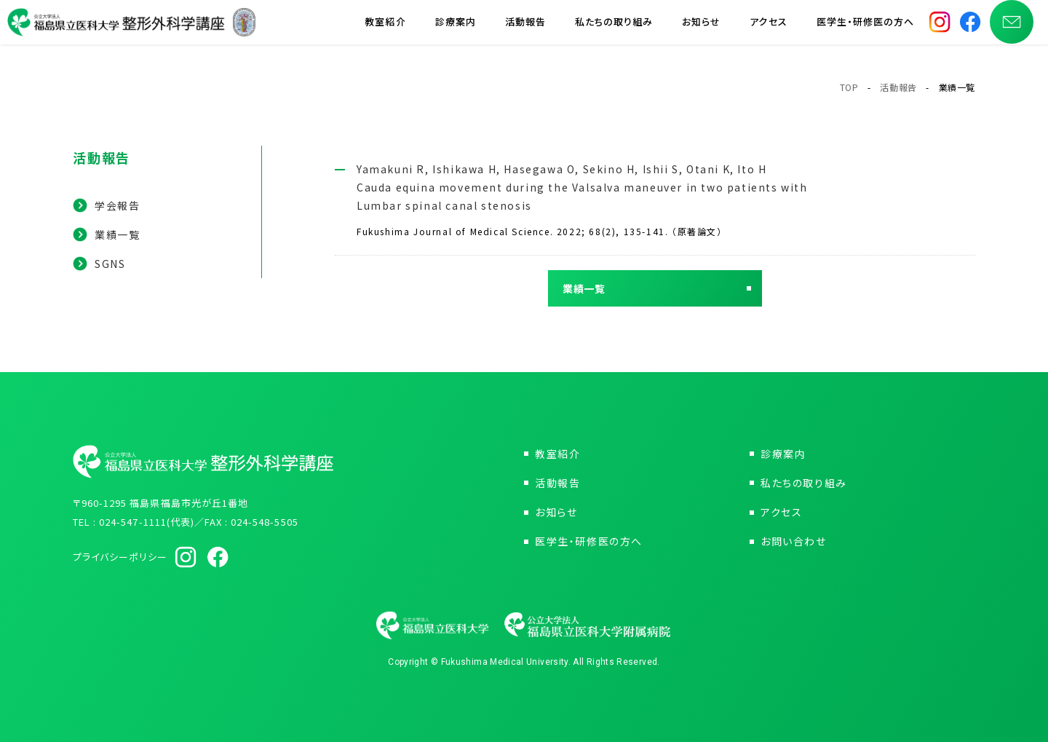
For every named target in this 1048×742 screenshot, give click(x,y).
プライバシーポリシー (120, 557)
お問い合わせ (794, 541)
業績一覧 (117, 234)
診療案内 (455, 29)
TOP (849, 87)
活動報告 (525, 29)
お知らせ (701, 29)
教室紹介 (385, 29)
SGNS (110, 263)
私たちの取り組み (614, 29)
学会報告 (117, 205)
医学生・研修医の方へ (865, 29)
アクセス (768, 29)
